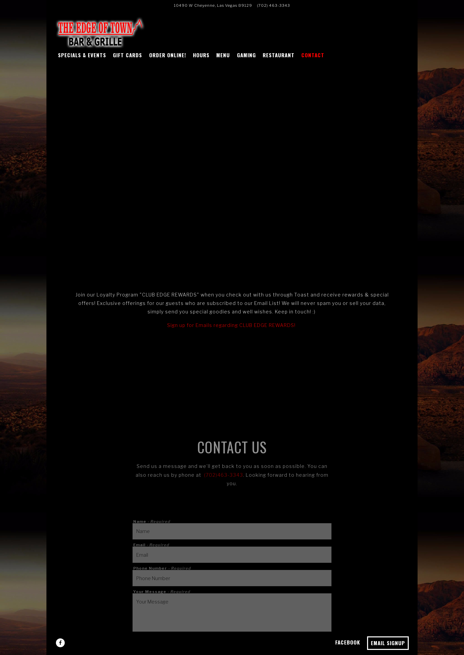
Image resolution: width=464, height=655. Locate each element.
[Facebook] (60, 642)
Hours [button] (201, 55)
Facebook (347, 642)
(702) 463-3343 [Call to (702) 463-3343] (273, 5)
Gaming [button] (246, 55)
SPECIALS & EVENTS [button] (82, 55)
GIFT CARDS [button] (127, 55)
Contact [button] (312, 55)
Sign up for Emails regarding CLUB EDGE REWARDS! (231, 325)
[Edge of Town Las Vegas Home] (101, 32)
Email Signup (388, 643)
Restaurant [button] (279, 55)
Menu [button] (223, 55)
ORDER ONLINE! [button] (167, 55)
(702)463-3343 (223, 475)
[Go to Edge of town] (213, 5)
